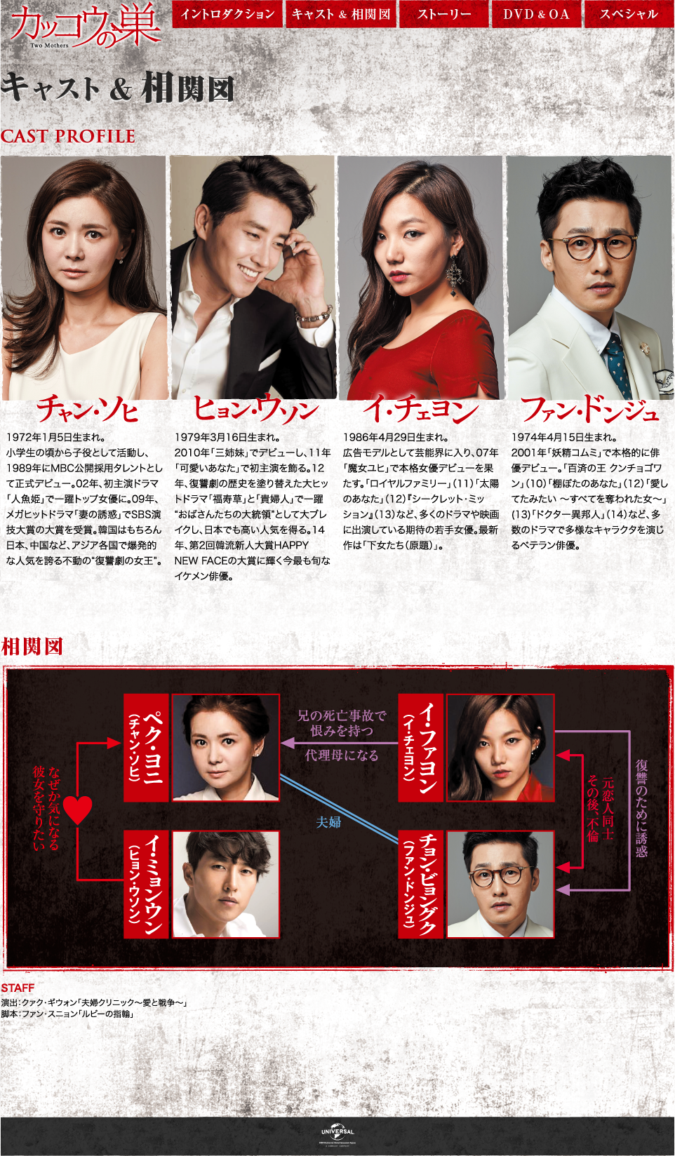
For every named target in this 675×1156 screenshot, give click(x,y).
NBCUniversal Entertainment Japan (337, 1136)
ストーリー (444, 16)
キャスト (341, 16)
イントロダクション (227, 16)
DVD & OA (537, 16)
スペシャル (629, 16)
